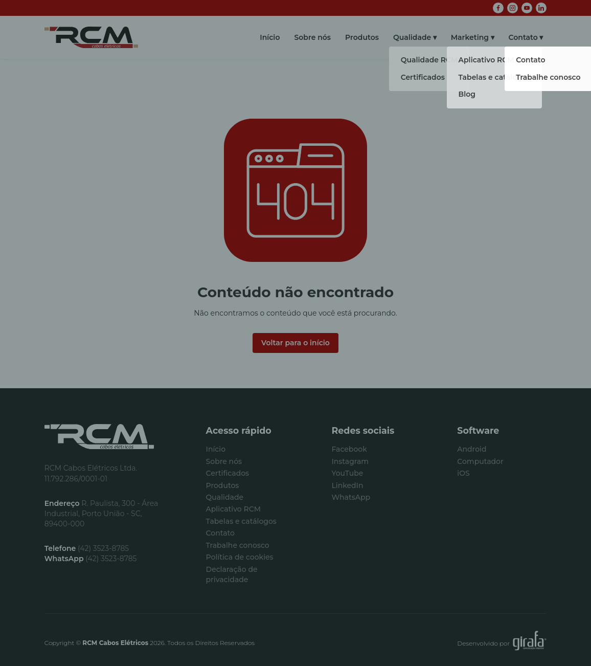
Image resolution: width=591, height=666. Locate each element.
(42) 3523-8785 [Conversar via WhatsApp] (90, 558)
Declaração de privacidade (232, 574)
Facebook (349, 449)
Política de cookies (240, 557)
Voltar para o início (295, 342)
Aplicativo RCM (233, 509)
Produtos (362, 37)
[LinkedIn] (541, 8)
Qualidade (412, 37)
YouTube (347, 473)
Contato (523, 37)
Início (270, 37)
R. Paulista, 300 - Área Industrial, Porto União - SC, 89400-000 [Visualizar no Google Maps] (101, 513)
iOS (463, 473)
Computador (480, 461)
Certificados (227, 473)
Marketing (470, 37)
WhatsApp (350, 497)
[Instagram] (512, 8)
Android (471, 449)
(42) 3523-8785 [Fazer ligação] (86, 548)
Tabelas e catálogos (241, 521)
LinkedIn (347, 485)
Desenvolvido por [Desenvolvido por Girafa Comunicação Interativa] (502, 643)
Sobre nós (312, 37)
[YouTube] (526, 8)
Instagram (350, 461)
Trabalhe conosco (237, 545)
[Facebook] (498, 8)
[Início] (91, 37)
